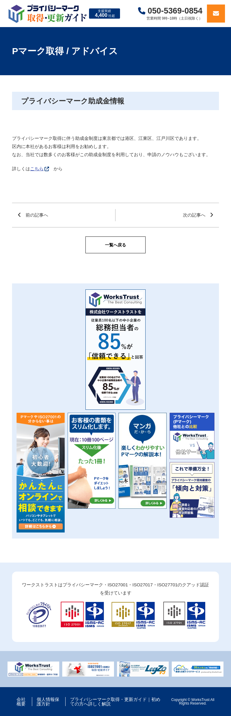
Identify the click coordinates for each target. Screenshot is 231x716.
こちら (37, 168)
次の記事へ (194, 215)
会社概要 (21, 701)
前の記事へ (37, 215)
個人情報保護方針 (48, 701)
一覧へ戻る (115, 244)
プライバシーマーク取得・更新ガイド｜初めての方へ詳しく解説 (115, 701)
